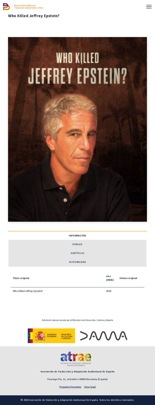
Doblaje (77, 244)
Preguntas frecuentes (70, 386)
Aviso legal (90, 386)
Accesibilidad (77, 262)
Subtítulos (78, 253)
